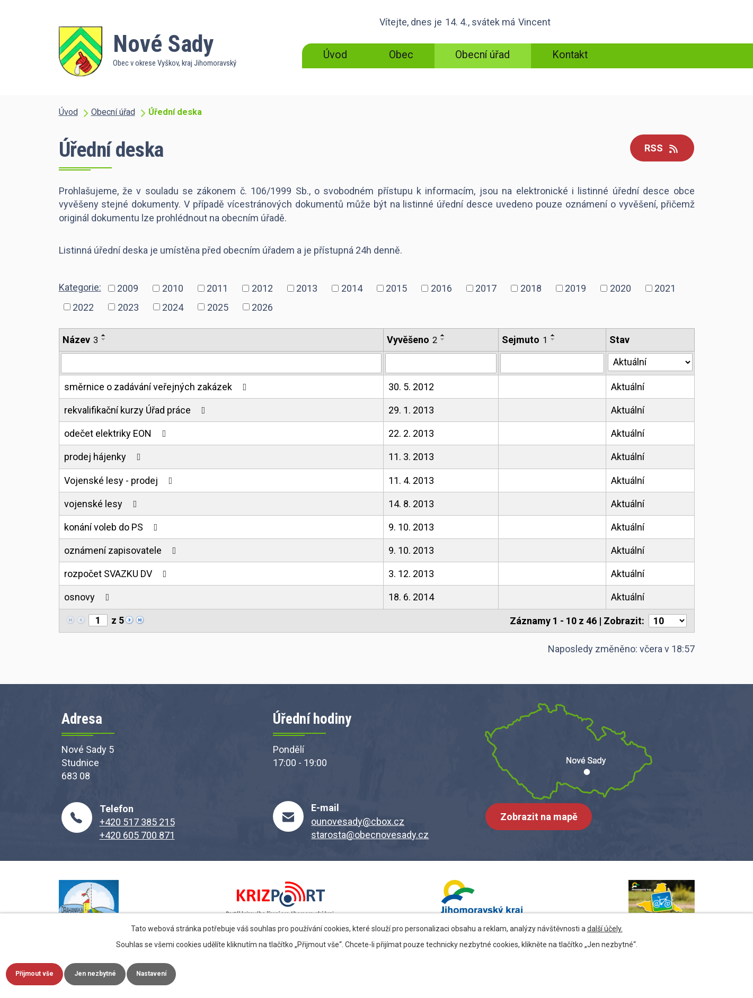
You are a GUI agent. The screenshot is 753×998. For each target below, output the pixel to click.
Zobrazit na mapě (543, 825)
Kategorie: (80, 287)
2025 (217, 306)
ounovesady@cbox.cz (357, 821)
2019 (575, 288)
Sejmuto (524, 339)
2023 (128, 306)
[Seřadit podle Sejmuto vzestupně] (553, 335)
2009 (127, 288)
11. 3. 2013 (411, 456)
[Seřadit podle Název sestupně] (104, 339)
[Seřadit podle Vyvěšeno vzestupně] (443, 335)
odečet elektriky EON (117, 433)
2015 (396, 288)
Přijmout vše (43, 972)
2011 (217, 288)
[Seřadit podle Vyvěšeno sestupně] (443, 339)
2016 (441, 288)
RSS (657, 149)
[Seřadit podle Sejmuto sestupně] (553, 339)
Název (80, 339)
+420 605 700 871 (137, 835)
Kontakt (570, 55)
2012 (262, 288)
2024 (172, 306)
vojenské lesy (102, 503)
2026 (262, 306)
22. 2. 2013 (411, 433)
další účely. (605, 925)
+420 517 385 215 (137, 822)
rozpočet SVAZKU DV (117, 573)
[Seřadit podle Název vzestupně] (104, 335)
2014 (351, 288)
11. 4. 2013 (411, 480)
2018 (531, 288)
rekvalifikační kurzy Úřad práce (137, 410)
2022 (83, 306)
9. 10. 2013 (411, 527)
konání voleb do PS (113, 527)
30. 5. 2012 (411, 386)
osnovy (89, 597)
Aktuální (627, 386)
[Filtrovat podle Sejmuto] (552, 363)
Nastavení (189, 972)
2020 (620, 288)
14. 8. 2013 (411, 503)
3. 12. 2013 (411, 573)
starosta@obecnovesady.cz (370, 834)
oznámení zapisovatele (122, 550)
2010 (172, 288)
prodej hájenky (104, 456)
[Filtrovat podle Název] (221, 363)
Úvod (335, 55)
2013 (306, 288)
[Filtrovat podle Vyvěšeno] (441, 363)
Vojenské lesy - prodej (120, 480)
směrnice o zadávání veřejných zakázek (157, 386)
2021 (665, 288)
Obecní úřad (482, 55)
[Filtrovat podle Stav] (650, 362)
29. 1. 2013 (411, 410)
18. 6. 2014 (411, 597)
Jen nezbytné (118, 972)
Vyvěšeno (412, 339)
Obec (401, 55)
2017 (486, 288)
